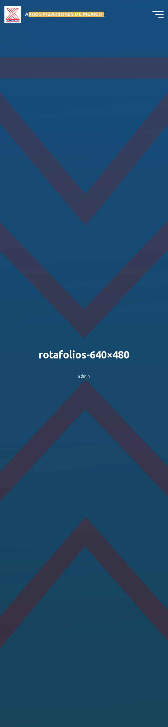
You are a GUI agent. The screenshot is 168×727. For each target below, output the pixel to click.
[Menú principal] (158, 15)
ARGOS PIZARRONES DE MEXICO (63, 14)
